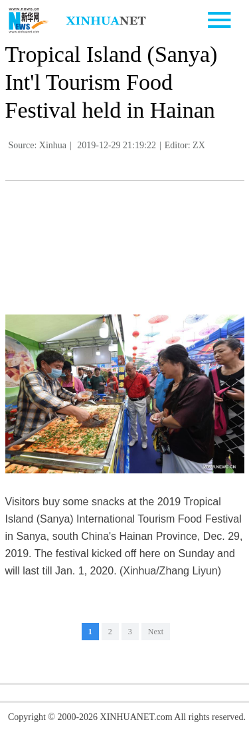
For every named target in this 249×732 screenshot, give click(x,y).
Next (155, 631)
